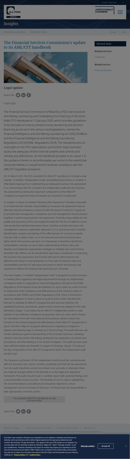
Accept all (106, 446)
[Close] (126, 446)
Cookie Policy (34, 455)
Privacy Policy (19, 455)
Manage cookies (87, 446)
